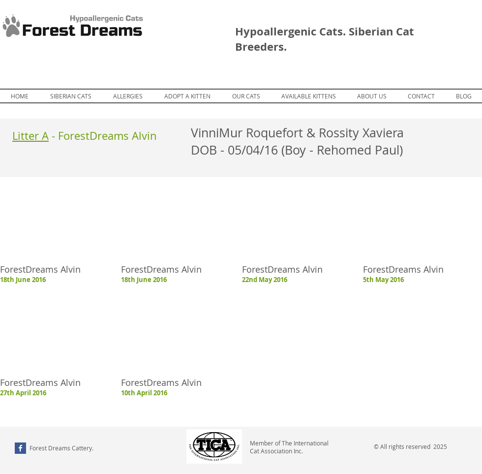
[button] (308, 96)
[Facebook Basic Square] (20, 448)
